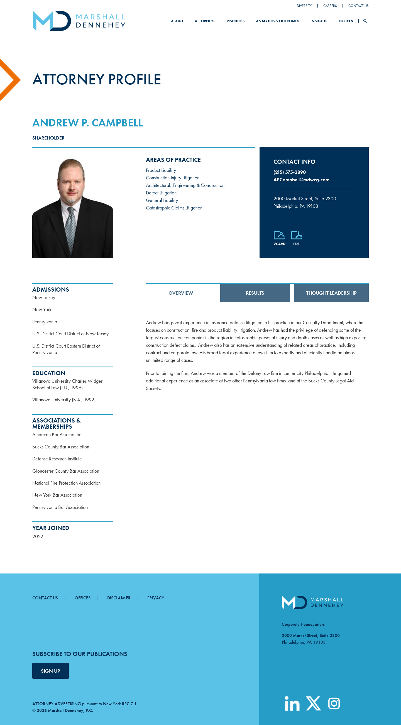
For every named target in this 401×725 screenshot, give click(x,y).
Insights (318, 21)
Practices (235, 21)
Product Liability (161, 170)
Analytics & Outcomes (277, 21)
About (177, 21)
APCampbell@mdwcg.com (301, 179)
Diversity (304, 5)
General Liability (162, 200)
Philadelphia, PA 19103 (314, 202)
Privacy (155, 598)
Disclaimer (119, 598)
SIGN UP (50, 671)
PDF (296, 243)
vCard (279, 243)
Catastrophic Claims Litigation (174, 207)
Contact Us (358, 5)
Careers (330, 5)
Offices (346, 21)
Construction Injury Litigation (172, 177)
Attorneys (205, 21)
